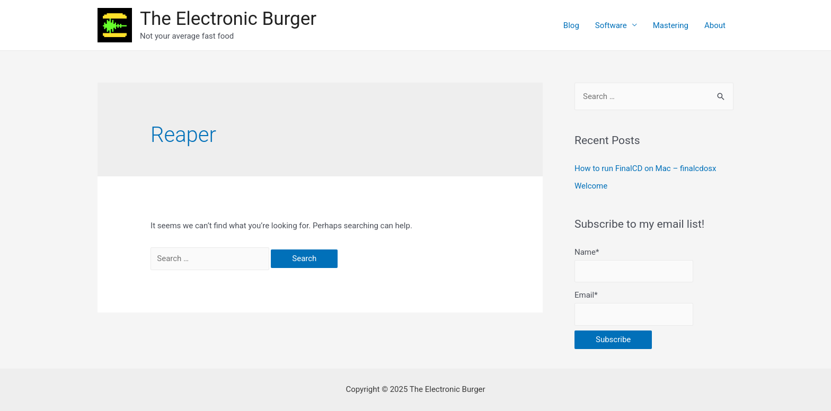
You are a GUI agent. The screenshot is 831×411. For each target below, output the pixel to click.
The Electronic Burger (228, 19)
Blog (571, 25)
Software (611, 25)
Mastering (670, 25)
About (715, 25)
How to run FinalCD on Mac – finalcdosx (645, 168)
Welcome (590, 186)
